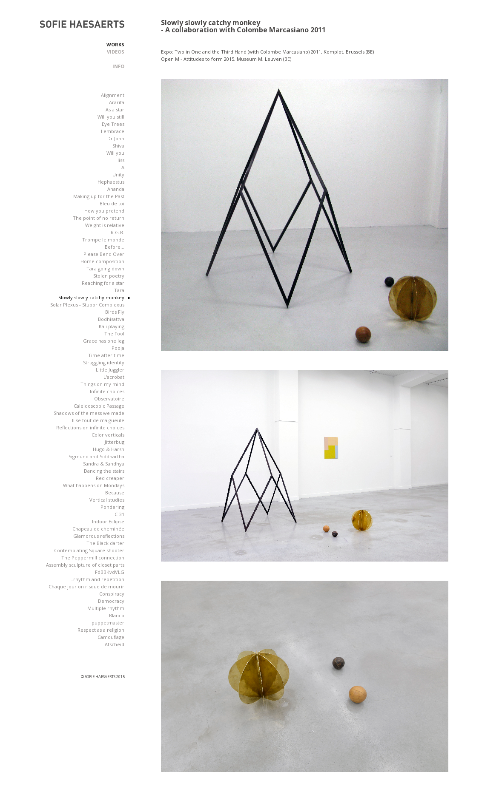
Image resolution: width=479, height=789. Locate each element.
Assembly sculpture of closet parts (85, 565)
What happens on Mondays (93, 485)
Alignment (112, 95)
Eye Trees (113, 124)
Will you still (111, 117)
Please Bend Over (103, 254)
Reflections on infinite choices (90, 427)
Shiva (118, 145)
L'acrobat (113, 377)
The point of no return (98, 218)
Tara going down (105, 268)
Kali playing (111, 326)
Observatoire (109, 398)
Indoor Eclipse (108, 521)
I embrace (112, 131)
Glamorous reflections (98, 536)
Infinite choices (107, 391)
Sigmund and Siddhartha (96, 456)
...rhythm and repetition (96, 579)
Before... (114, 247)
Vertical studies (106, 500)
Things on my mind (102, 384)
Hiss (119, 160)
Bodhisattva (111, 319)
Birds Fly (114, 312)
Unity (118, 174)
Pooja (118, 348)
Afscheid (114, 644)
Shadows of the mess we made (89, 413)
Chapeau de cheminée (98, 528)
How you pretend (104, 210)
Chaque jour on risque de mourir (86, 586)
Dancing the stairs (104, 471)
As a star (115, 109)
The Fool (114, 333)
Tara (119, 290)
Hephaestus (111, 182)
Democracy (111, 601)
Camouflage (111, 637)
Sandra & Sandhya (103, 463)
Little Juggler (110, 369)
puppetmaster (108, 622)
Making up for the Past (98, 196)
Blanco (116, 615)
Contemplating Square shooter (89, 550)
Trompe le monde (103, 239)
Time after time (106, 355)
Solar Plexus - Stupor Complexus (87, 304)
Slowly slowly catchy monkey (91, 297)
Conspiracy (111, 593)
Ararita (116, 102)
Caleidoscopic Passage (99, 406)
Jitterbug (114, 442)
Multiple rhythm (105, 608)
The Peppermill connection (92, 557)
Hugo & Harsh (108, 449)
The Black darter (105, 543)
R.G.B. (117, 232)
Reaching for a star (103, 283)
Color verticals (108, 434)
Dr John (115, 138)
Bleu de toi (112, 203)
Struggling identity (103, 362)
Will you (115, 153)
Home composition (102, 261)
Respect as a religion (100, 630)
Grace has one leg (103, 341)
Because (114, 492)
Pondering (112, 507)
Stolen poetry (108, 275)
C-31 (119, 514)
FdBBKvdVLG (109, 572)
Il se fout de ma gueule (98, 420)
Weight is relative (104, 225)
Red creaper (110, 478)
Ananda (115, 189)
